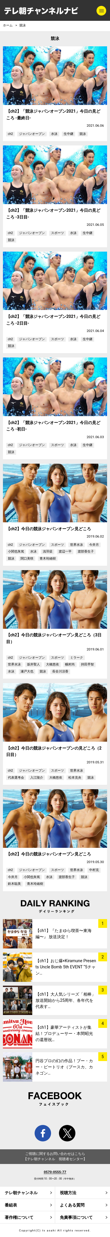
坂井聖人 (33, 664)
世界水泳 (76, 545)
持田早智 (87, 664)
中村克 (94, 870)
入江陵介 (36, 778)
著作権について (19, 1217)
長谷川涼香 (60, 671)
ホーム (8, 25)
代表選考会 (16, 778)
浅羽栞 (48, 551)
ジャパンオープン (32, 134)
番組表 (11, 1205)
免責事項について (76, 1217)
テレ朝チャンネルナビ (41, 11)
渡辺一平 (65, 551)
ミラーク (76, 658)
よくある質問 (72, 1205)
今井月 (94, 545)
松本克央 (74, 778)
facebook (43, 1133)
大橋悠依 (52, 664)
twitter (67, 1133)
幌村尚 (70, 664)
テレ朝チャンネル (21, 1192)
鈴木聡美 (14, 884)
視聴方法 (68, 1192)
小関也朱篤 (16, 551)
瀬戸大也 (27, 671)
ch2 (10, 134)
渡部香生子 (86, 551)
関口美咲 (27, 558)
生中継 (68, 134)
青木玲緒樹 (48, 558)
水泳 (54, 134)
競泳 (22, 25)
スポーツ (57, 233)
